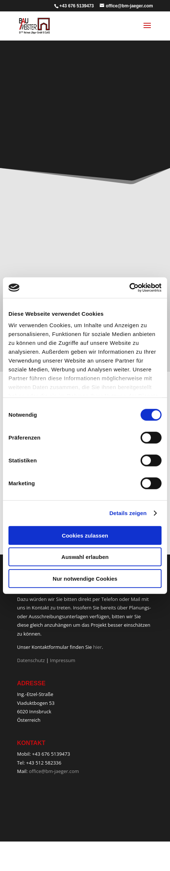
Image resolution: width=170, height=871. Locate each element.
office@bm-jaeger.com (54, 771)
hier (97, 647)
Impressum (62, 660)
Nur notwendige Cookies (85, 578)
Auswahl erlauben (85, 557)
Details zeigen (127, 513)
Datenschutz (31, 660)
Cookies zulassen (85, 535)
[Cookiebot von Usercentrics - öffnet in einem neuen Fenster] (129, 288)
